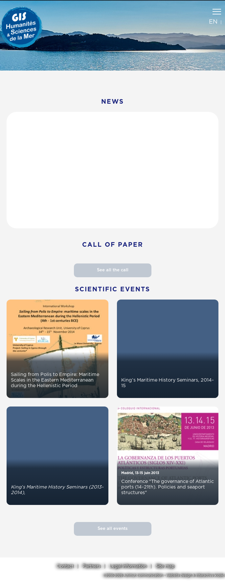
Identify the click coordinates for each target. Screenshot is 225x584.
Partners (92, 566)
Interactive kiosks (210, 575)
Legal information (128, 566)
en (213, 22)
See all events (113, 529)
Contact (65, 566)
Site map (165, 566)
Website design (179, 575)
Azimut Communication (143, 575)
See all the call (112, 270)
